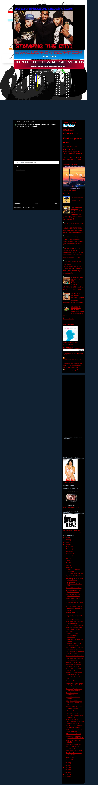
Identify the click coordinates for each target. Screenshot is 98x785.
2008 (66, 776)
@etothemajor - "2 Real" (72, 619)
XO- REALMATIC (75, 293)
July (67, 558)
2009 (66, 774)
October (68, 551)
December (69, 546)
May (67, 563)
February (69, 757)
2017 (66, 540)
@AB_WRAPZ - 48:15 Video (74, 750)
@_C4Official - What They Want (74, 573)
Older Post (56, 203)
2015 (66, 544)
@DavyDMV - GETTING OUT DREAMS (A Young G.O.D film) (74, 702)
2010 (66, 772)
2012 (66, 767)
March (68, 567)
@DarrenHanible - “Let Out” (73, 734)
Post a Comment (20, 170)
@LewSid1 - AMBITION (72, 713)
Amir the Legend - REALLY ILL (74, 606)
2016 (66, 542)
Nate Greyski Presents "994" (74, 744)
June (67, 560)
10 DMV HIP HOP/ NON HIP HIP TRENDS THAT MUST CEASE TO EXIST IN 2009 (72, 263)
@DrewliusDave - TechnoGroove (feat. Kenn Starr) (74, 583)
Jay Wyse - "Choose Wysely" (74, 662)
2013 (66, 765)
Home (36, 203)
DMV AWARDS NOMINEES (70, 236)
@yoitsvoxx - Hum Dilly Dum (74, 575)
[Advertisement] (36, 187)
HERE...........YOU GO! (77, 197)
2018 (66, 537)
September (69, 553)
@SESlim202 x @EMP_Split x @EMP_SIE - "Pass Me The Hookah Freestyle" (36, 126)
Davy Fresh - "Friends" (72, 681)
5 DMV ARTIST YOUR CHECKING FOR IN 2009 (77, 279)
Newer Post (17, 203)
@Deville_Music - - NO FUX (73, 612)
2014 (66, 763)
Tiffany (66, 358)
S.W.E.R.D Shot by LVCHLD (74, 588)
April (67, 565)
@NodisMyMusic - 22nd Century (75, 651)
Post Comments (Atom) (28, 207)
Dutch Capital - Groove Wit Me (74, 625)
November (69, 549)
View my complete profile (71, 370)
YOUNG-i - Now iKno (72, 719)
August (68, 556)
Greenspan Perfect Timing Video (75, 656)
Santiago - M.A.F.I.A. (71, 653)
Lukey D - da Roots (71, 711)
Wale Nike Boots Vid (68, 319)
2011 (66, 769)
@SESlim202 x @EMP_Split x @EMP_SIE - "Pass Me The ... (74, 685)
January (68, 760)
